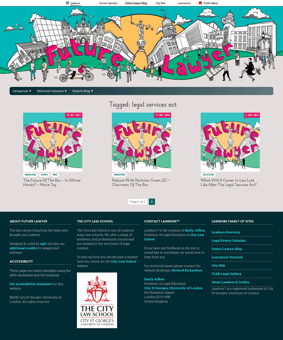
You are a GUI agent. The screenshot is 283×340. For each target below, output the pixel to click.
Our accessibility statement (31, 284)
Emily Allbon (195, 230)
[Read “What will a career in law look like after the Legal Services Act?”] (230, 142)
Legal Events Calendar (229, 240)
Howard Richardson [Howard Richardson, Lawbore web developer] (187, 270)
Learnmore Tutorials (227, 257)
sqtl (43, 244)
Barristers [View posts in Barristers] (30, 174)
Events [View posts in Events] (44, 174)
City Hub (218, 265)
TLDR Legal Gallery (227, 274)
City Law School (123, 261)
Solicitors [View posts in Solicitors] (208, 174)
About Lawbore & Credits (230, 282)
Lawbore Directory (226, 232)
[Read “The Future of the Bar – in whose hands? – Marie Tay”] (52, 142)
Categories (22, 91)
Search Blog (83, 91)
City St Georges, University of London (173, 288)
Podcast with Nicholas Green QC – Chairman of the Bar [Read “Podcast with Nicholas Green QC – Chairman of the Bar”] (141, 182)
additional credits (23, 248)
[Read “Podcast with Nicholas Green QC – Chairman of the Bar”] (141, 142)
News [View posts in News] (55, 174)
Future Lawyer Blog (227, 249)
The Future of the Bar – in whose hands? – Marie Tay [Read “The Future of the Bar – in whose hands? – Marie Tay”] (51, 182)
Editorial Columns (52, 91)
